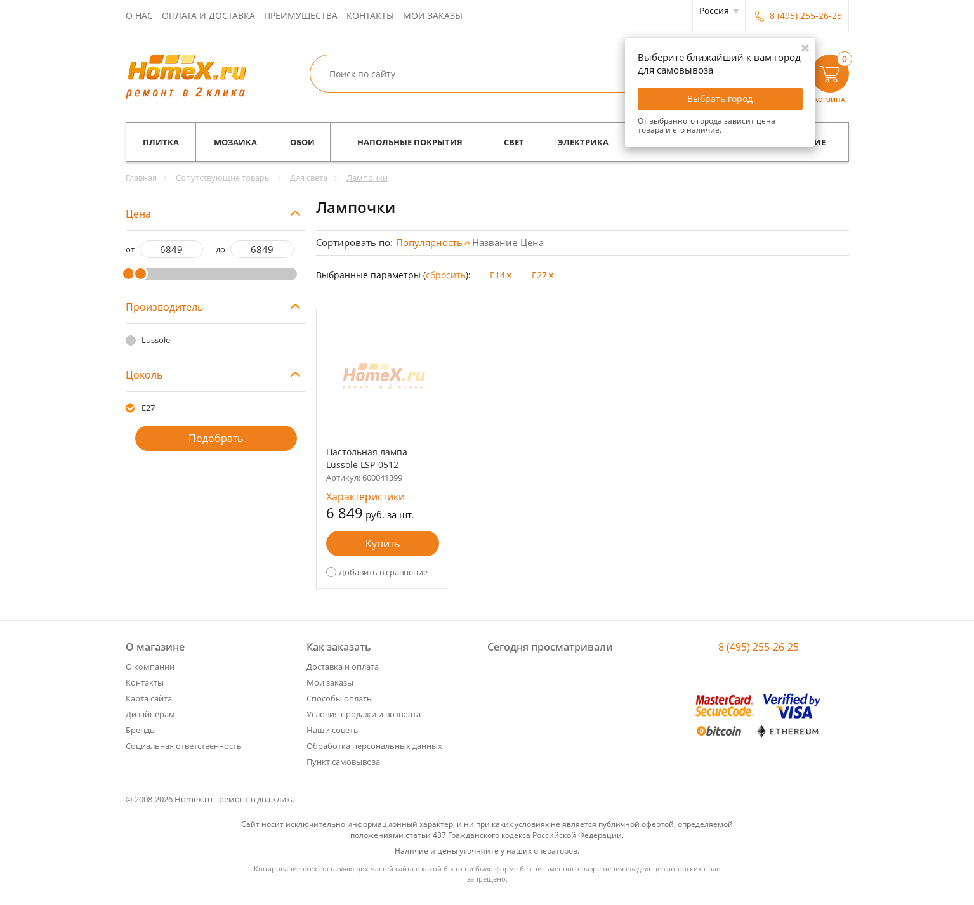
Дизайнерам (150, 714)
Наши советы (333, 730)
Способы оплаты (339, 698)
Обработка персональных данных (374, 746)
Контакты (370, 16)
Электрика (583, 142)
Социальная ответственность (184, 746)
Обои (302, 142)
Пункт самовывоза (343, 761)
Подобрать (215, 438)
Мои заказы (433, 16)
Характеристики (365, 496)
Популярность (429, 242)
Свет (514, 142)
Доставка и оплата (342, 666)
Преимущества (301, 16)
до (220, 249)
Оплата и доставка (208, 16)
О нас (139, 16)
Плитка (161, 142)
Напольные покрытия (410, 142)
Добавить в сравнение (383, 572)
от (130, 249)
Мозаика (235, 142)
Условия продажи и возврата (363, 714)
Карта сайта (149, 698)
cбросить (446, 275)
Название (494, 242)
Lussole (155, 340)
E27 (148, 407)
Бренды (141, 730)
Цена (532, 242)
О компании (150, 666)
